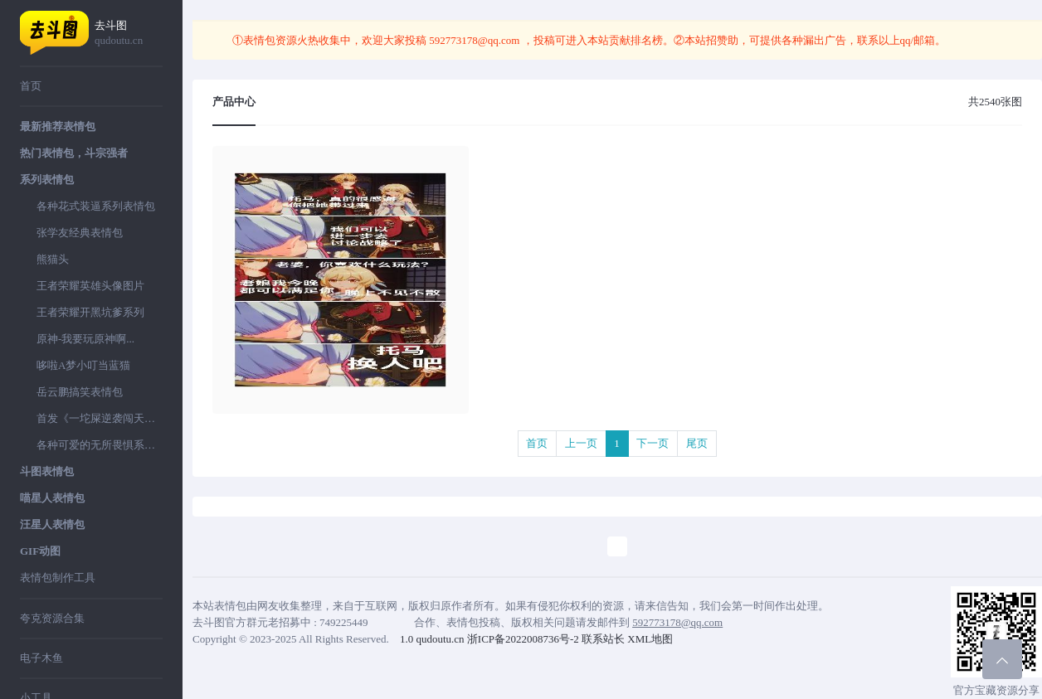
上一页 (581, 443)
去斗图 (129, 33)
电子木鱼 (41, 658)
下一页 (652, 443)
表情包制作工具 (57, 577)
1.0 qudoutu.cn (432, 639)
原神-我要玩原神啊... (85, 339)
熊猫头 (53, 259)
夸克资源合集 (52, 618)
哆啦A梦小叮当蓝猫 (83, 365)
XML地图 (650, 639)
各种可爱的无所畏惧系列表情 (100, 445)
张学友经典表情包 (80, 232)
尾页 (697, 443)
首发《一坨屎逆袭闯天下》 (100, 418)
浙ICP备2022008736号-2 (523, 639)
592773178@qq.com (474, 40)
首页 (30, 86)
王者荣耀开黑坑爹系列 (90, 312)
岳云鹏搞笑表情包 (80, 392)
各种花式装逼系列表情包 (96, 206)
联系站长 (603, 639)
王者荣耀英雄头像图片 (90, 285)
